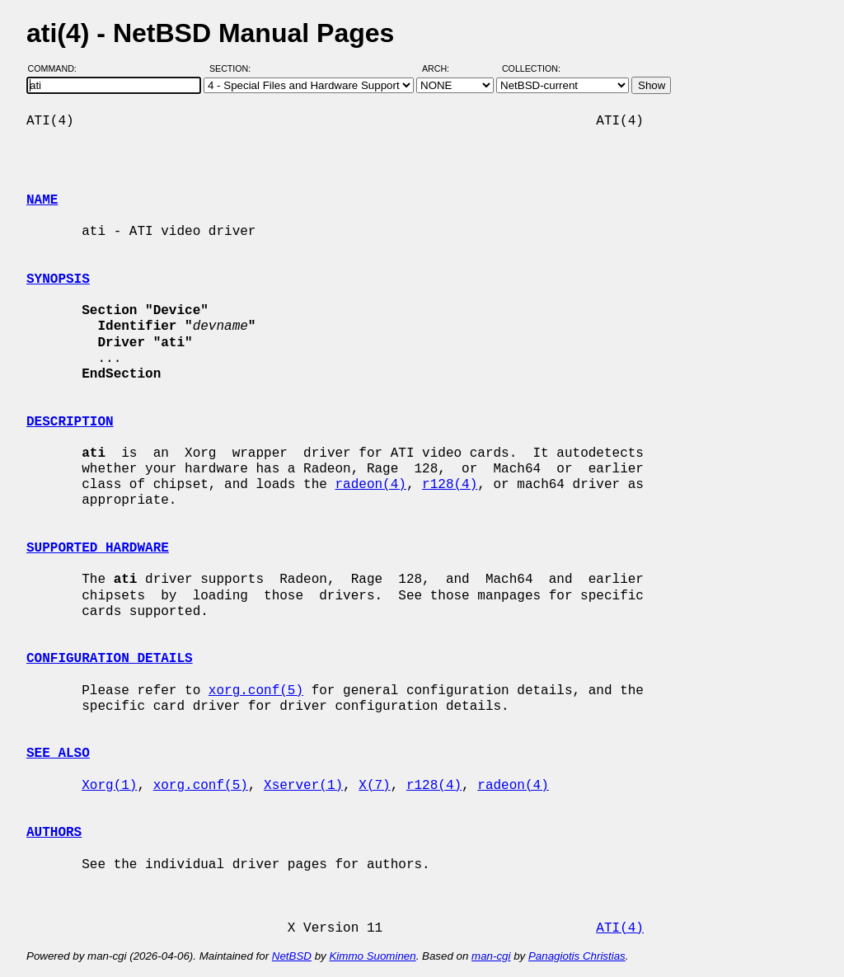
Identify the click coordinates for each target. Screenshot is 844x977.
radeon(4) (370, 485)
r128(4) (449, 485)
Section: (233, 68)
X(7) (374, 786)
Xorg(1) (109, 786)
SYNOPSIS (58, 279)
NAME (42, 200)
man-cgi (490, 956)
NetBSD (292, 956)
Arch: (443, 68)
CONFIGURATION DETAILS (109, 659)
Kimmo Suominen (372, 956)
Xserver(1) (303, 786)
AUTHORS (54, 833)
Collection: (531, 68)
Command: (57, 68)
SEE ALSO (58, 753)
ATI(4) (620, 928)
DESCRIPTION (70, 422)
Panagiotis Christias (577, 956)
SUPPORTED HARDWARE (97, 548)
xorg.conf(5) (256, 691)
